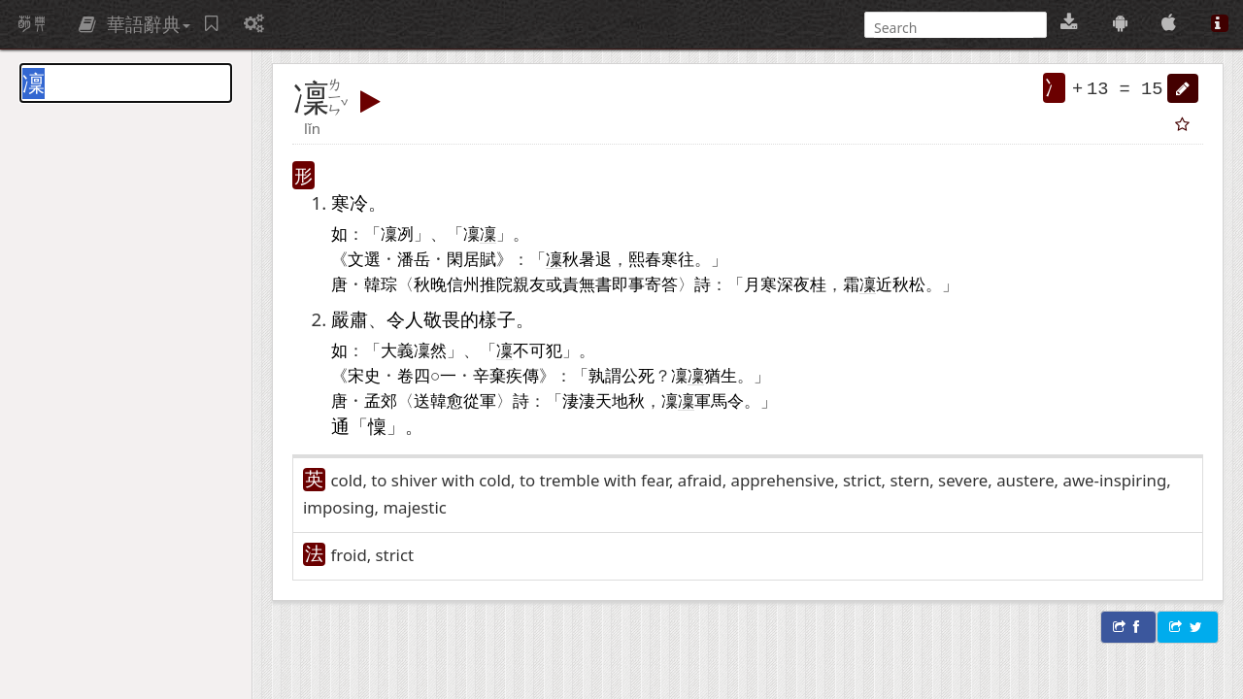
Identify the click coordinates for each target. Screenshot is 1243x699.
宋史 (364, 374)
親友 (529, 283)
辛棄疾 (497, 374)
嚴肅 (349, 319)
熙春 (644, 258)
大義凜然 (414, 349)
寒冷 (349, 202)
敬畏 (441, 319)
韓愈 (446, 400)
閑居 (463, 258)
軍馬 (710, 400)
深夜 (793, 283)
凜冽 (397, 233)
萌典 (32, 24)
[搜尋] (953, 27)
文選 (364, 258)
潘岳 (413, 258)
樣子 (497, 319)
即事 (628, 283)
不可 (529, 349)
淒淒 (578, 400)
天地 (611, 400)
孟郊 (380, 400)
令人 (404, 319)
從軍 (479, 400)
